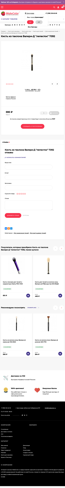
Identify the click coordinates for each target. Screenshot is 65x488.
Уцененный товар (28, 455)
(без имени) (4, 445)
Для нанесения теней (51, 31)
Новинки (3, 448)
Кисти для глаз (26, 31)
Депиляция (26, 445)
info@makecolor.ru (50, 408)
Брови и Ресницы (6, 457)
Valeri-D (13, 97)
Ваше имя (8, 162)
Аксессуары (26, 450)
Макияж (3, 452)
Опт (2, 434)
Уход (24, 448)
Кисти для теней (38, 31)
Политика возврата (7, 436)
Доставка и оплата (6, 431)
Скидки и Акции (28, 452)
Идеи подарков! (5, 450)
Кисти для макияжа (14, 31)
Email (6, 173)
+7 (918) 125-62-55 (51, 13)
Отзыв (7, 198)
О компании (4, 429)
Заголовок (8, 183)
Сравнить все (33, 307)
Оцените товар (10, 193)
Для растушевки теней (38, 233)
